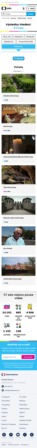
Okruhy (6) (30, 37)
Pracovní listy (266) (26, 41)
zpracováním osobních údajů (23, 367)
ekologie (13, 18)
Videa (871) (19, 37)
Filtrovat (20, 58)
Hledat (30, 14)
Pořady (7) (18, 46)
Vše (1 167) (7, 37)
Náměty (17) (8, 41)
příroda (30, 18)
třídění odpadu (21, 18)
